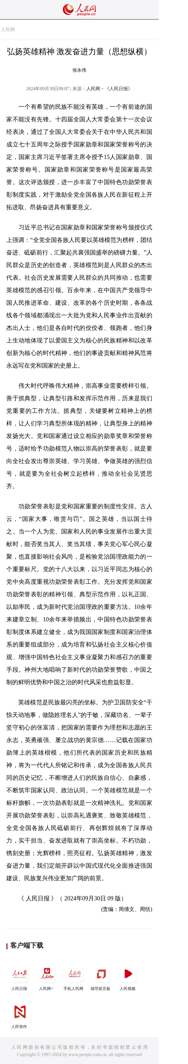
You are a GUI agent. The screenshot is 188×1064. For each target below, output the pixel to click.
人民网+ (46, 976)
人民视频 (128, 976)
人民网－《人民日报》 (109, 88)
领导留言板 (101, 976)
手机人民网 (74, 976)
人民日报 (19, 976)
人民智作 (19, 1014)
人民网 (8, 29)
